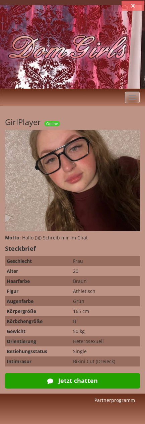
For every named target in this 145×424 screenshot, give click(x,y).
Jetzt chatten (72, 381)
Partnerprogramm (114, 400)
